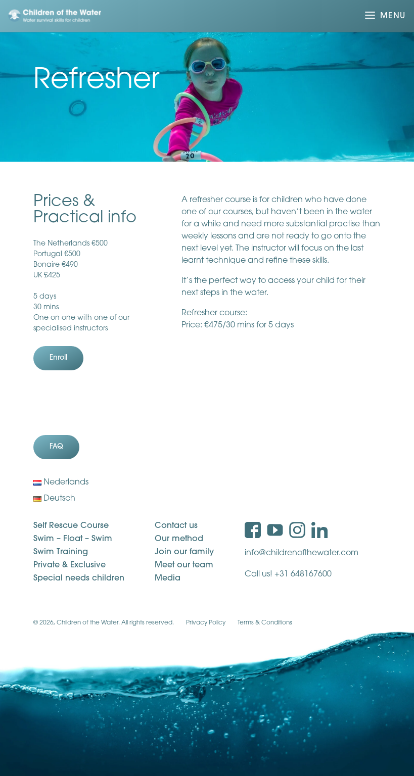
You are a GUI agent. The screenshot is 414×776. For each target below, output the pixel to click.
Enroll (58, 358)
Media (167, 578)
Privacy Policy (205, 623)
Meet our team (184, 565)
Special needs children (78, 578)
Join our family (184, 552)
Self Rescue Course (71, 526)
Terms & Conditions (265, 623)
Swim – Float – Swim (72, 539)
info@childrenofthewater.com (301, 553)
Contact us (176, 526)
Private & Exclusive (69, 565)
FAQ (56, 447)
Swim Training (60, 552)
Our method (179, 539)
